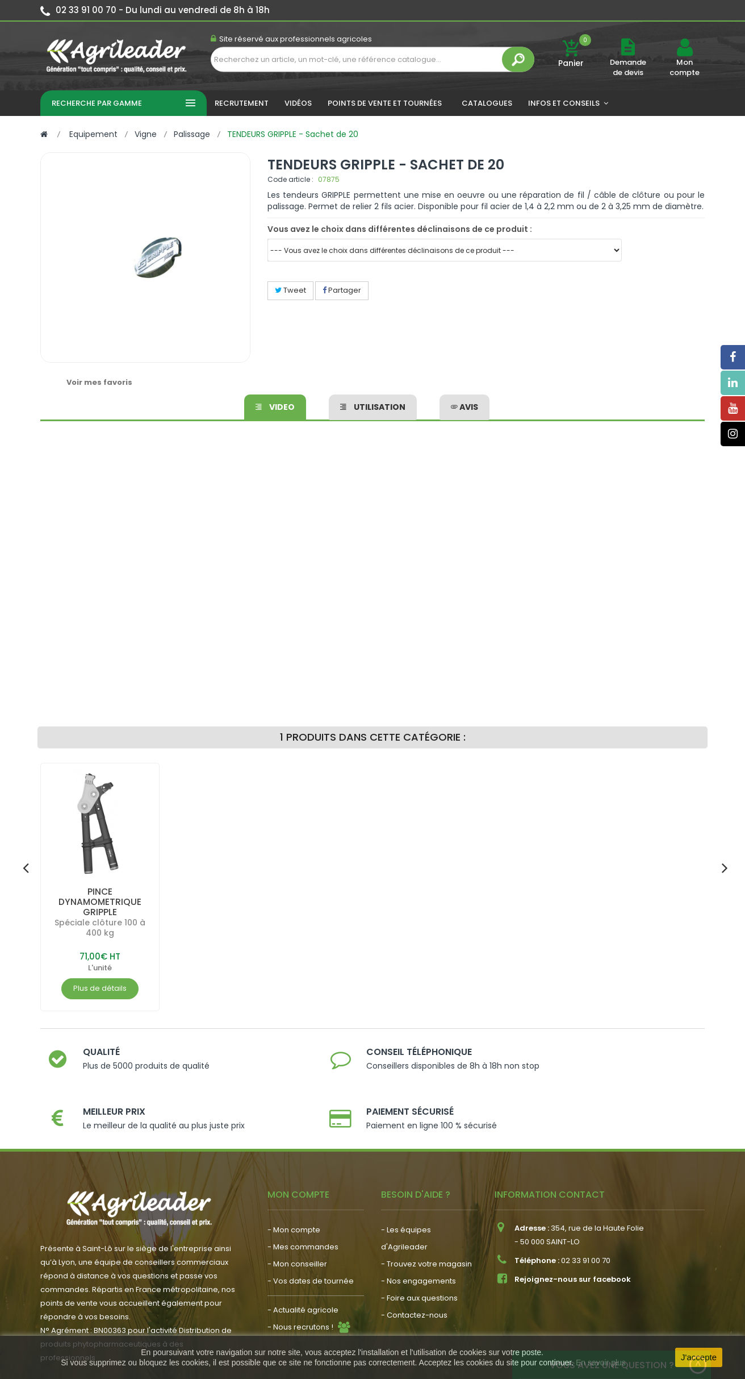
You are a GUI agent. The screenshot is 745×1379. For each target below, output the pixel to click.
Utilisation (372, 406)
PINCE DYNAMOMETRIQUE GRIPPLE (100, 902)
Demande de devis (628, 67)
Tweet (290, 290)
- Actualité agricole (302, 1263)
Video (275, 406)
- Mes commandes (302, 1200)
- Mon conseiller (297, 1217)
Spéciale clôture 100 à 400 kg (100, 927)
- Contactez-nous (414, 1269)
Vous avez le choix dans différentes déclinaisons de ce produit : (399, 229)
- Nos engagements (418, 1235)
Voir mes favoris (99, 382)
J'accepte (699, 1357)
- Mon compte (293, 1183)
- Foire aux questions (419, 1252)
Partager (342, 290)
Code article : (290, 179)
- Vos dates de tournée (310, 1235)
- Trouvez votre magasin (426, 1217)
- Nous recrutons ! (300, 1281)
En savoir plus (601, 1362)
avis (464, 406)
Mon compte (684, 67)
